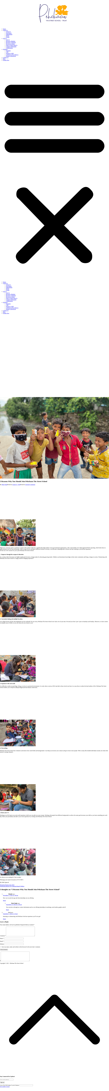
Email (2, 943)
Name (2, 940)
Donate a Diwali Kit (11, 56)
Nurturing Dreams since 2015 (7, 885)
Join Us (5, 38)
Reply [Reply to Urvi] (4, 919)
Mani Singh (4, 484)
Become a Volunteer (11, 42)
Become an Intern (10, 44)
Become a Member (10, 41)
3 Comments (32, 484)
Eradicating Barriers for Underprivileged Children (12, 886)
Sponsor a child (10, 53)
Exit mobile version (5, 1090)
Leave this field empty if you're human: (16, 1088)
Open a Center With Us (11, 45)
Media (7, 35)
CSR (7, 52)
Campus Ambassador (11, 46)
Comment (3, 937)
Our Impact (9, 33)
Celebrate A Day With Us (12, 54)
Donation (5, 49)
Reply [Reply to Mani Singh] (7, 909)
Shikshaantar (9, 34)
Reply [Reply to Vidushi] (4, 900)
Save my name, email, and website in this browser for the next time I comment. (21, 948)
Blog (4, 58)
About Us (5, 30)
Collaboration (9, 48)
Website (2, 945)
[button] (54, 171)
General (27, 484)
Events (7, 37)
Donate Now (6, 60)
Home (4, 29)
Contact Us (5, 57)
